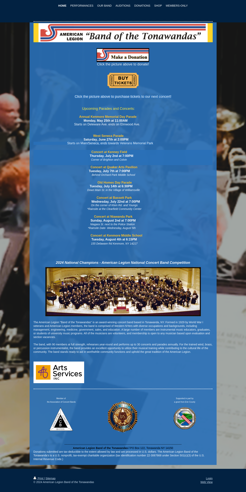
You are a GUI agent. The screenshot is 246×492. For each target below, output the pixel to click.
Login (209, 478)
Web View (206, 482)
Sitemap (51, 478)
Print (39, 478)
